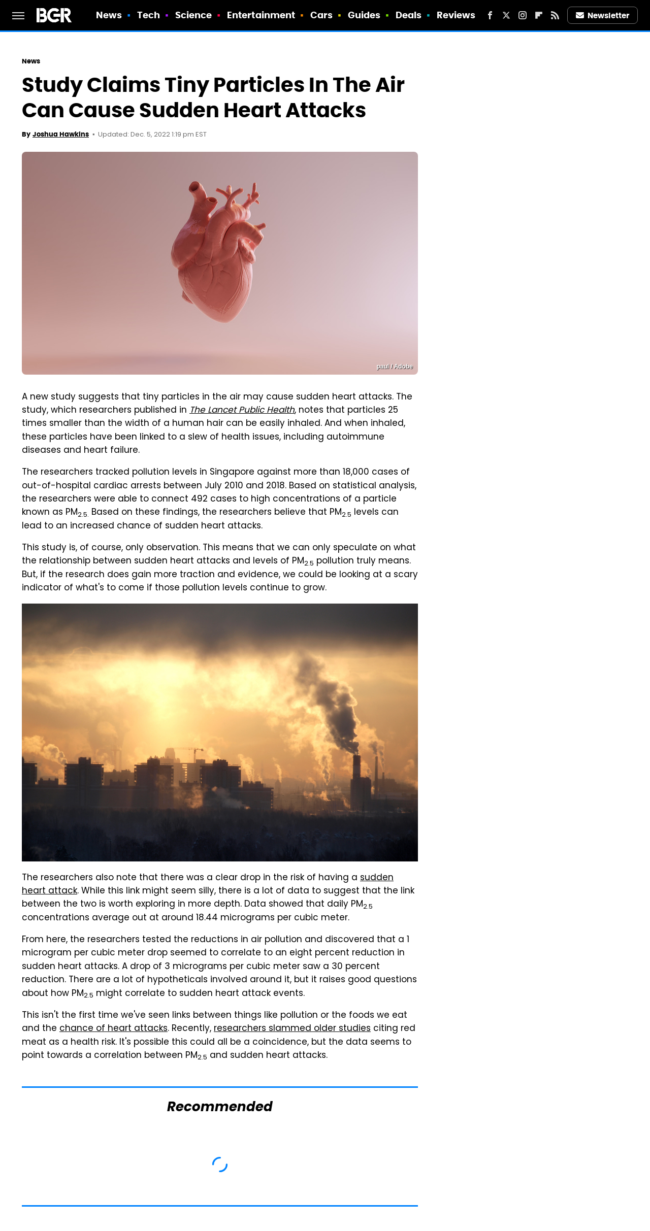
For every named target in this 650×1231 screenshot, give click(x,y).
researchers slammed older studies (292, 1029)
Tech (148, 15)
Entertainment (261, 15)
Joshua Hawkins (60, 134)
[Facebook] (490, 15)
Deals (409, 15)
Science (193, 15)
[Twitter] (506, 15)
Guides (364, 15)
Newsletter (603, 15)
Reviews (456, 15)
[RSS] (555, 15)
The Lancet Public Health (242, 411)
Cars (321, 15)
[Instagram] (522, 15)
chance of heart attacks (113, 1029)
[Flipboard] (539, 15)
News (109, 15)
